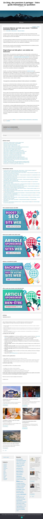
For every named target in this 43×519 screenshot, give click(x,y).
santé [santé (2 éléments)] (17, 503)
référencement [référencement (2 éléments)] (19, 501)
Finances (4, 467)
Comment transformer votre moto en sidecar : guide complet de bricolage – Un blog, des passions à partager (20, 188)
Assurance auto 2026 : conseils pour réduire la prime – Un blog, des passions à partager (16, 183)
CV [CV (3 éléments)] (22, 468)
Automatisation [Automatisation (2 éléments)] (19, 460)
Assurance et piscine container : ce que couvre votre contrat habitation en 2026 (15, 159)
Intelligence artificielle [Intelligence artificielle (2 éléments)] (20, 486)
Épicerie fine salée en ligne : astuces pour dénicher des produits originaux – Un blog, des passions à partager (20, 177)
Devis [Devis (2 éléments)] (22, 469)
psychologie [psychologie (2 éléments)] (23, 499)
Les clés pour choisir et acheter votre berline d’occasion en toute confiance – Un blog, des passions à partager (20, 172)
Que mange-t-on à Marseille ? (9, 191)
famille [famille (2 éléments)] (24, 479)
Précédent (33, 26)
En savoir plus (5, 405)
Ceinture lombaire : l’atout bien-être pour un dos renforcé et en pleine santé (14, 151)
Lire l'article (32, 481)
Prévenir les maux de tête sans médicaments (10, 144)
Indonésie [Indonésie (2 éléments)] (22, 483)
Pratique (4, 476)
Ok (21, 517)
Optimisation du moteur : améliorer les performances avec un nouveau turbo (15, 171)
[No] (41, 516)
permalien (8, 120)
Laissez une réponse (21, 30)
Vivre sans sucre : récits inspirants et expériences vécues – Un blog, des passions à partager (17, 201)
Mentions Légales (6, 457)
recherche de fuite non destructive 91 (25, 119)
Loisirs (4, 470)
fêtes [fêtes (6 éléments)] (18, 481)
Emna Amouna (14, 30)
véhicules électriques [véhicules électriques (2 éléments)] (20, 507)
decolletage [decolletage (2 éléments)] (18, 469)
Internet (4, 469)
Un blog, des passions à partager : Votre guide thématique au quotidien (21, 4)
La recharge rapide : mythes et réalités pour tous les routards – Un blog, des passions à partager (18, 179)
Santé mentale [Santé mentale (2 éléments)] (21, 503)
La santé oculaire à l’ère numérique (8, 160)
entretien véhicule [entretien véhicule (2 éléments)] (19, 479)
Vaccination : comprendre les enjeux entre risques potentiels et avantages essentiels (16, 161)
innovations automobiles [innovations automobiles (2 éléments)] (21, 484)
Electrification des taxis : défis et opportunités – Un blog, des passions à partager (15, 197)
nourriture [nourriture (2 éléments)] (18, 494)
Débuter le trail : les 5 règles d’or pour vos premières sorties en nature (14, 152)
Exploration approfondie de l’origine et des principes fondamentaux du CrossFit (15, 158)
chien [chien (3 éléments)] (17, 463)
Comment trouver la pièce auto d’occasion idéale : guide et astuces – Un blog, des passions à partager (19, 170)
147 (5, 450)
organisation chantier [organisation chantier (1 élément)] (22, 496)
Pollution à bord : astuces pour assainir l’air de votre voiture (12, 155)
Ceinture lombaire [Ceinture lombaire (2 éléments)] (21, 462)
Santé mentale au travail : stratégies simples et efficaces (12, 149)
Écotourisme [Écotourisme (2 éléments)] (18, 509)
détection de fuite (30, 71)
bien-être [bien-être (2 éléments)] (24, 460)
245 (32, 496)
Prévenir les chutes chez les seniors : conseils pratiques (12, 143)
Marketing (5, 472)
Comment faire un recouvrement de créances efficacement (12, 154)
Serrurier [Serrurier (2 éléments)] (18, 504)
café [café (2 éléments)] (17, 462)
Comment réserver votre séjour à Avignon (11, 443)
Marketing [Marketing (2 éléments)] (22, 492)
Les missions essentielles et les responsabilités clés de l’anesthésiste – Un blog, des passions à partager (19, 192)
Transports (5, 479)
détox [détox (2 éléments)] (24, 477)
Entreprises (5, 466)
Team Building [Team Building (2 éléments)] (19, 506)
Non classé (5, 475)
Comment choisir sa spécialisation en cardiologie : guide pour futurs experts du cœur (16, 162)
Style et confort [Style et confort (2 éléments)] (23, 504)
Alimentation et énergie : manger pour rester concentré (11, 145)
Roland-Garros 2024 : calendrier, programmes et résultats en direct (13, 187)
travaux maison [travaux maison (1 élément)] (24, 506)
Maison (14, 119)
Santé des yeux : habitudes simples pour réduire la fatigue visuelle (13, 142)
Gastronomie (5, 468)
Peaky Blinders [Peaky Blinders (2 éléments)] (19, 497)
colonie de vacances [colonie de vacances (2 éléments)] (20, 465)
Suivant (38, 26)
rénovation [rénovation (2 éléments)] (24, 501)
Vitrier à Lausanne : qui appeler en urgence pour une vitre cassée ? (13, 150)
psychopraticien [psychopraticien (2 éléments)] (19, 500)
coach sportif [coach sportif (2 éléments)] (21, 463)
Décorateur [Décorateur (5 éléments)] (19, 472)
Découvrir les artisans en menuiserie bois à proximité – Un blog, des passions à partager (16, 181)
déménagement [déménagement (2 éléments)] (19, 477)
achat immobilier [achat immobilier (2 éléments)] (19, 459)
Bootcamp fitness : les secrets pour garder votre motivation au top (13, 163)
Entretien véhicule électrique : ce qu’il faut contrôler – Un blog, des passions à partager (16, 174)
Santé (4, 477)
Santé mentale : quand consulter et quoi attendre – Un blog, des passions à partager (16, 199)
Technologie (5, 478)
